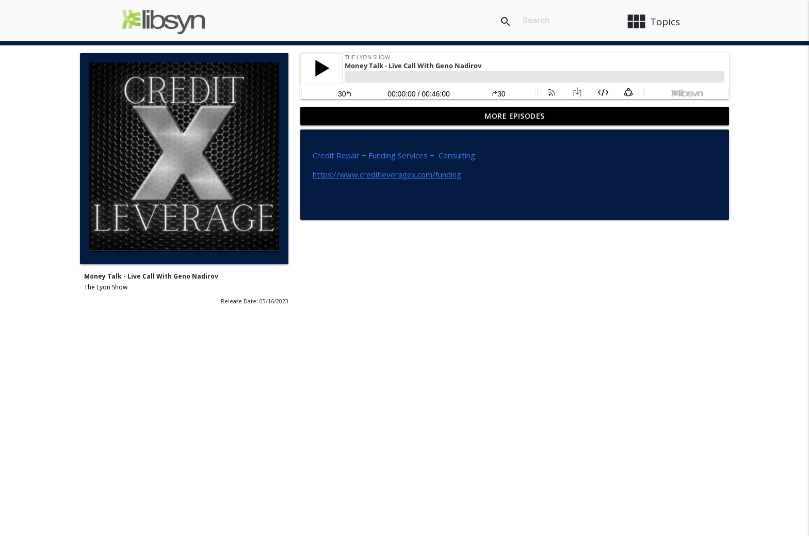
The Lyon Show (105, 287)
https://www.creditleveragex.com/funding (387, 174)
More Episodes (514, 116)
